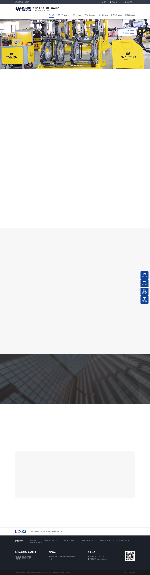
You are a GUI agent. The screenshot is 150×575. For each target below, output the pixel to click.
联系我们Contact (36, 542)
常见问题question (123, 540)
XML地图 (68, 572)
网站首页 (33, 540)
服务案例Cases (131, 2)
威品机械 (132, 572)
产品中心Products (116, 2)
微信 (105, 2)
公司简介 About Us (50, 540)
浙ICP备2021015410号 (58, 572)
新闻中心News (69, 540)
